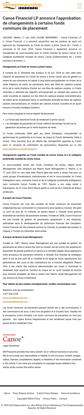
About (7, 393)
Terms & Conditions (70, 393)
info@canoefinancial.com (15, 301)
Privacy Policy (50, 398)
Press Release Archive (23, 393)
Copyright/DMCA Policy (28, 398)
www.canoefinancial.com (15, 297)
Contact (63, 398)
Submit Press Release (47, 393)
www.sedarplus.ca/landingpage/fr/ (20, 149)
